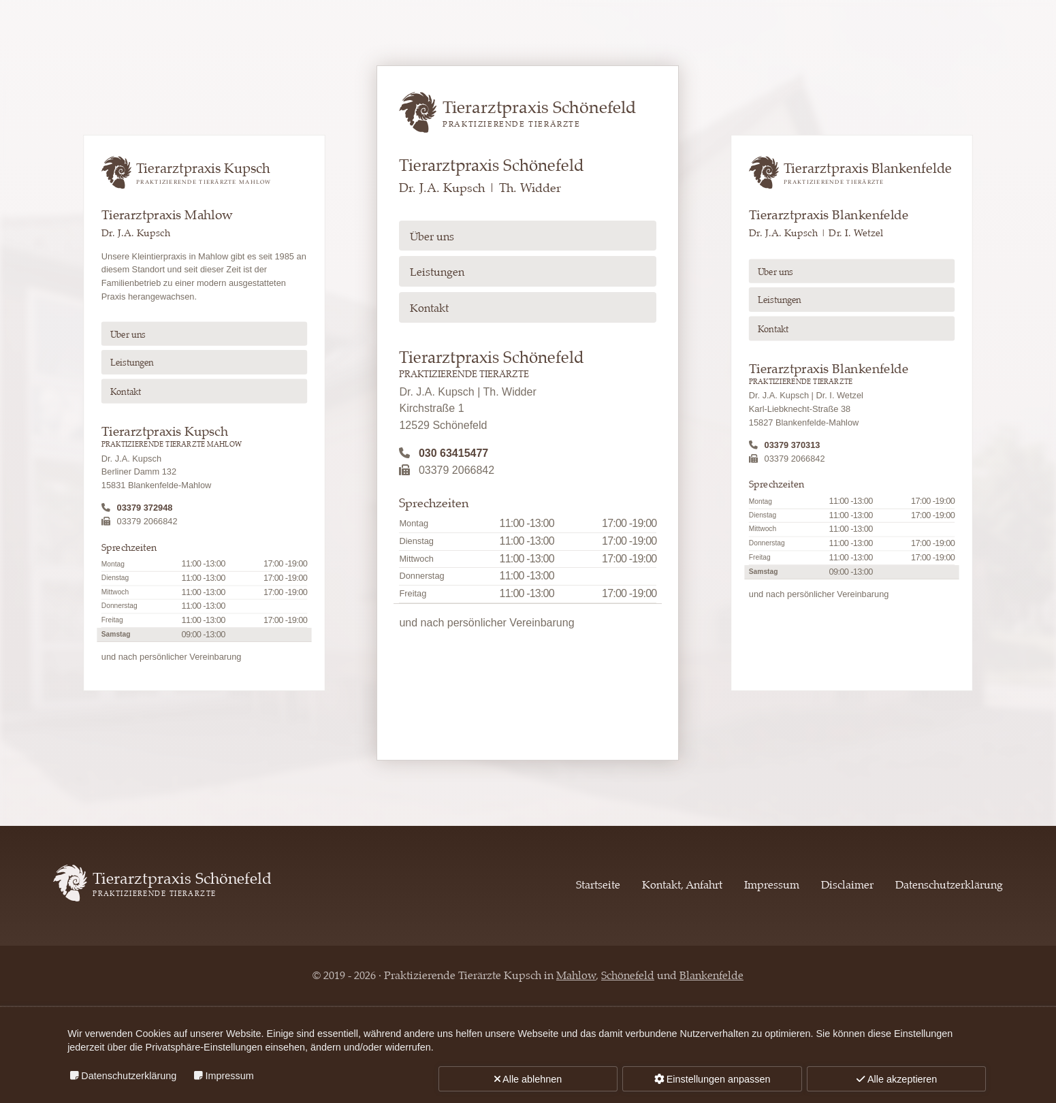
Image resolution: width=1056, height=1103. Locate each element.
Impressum (771, 885)
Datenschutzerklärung (949, 885)
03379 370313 (792, 445)
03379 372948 (144, 508)
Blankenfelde (711, 975)
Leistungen (131, 363)
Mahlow (576, 975)
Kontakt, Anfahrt (682, 885)
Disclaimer (847, 885)
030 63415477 (453, 453)
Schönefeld (627, 975)
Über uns (127, 334)
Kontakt (125, 392)
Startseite (598, 885)
